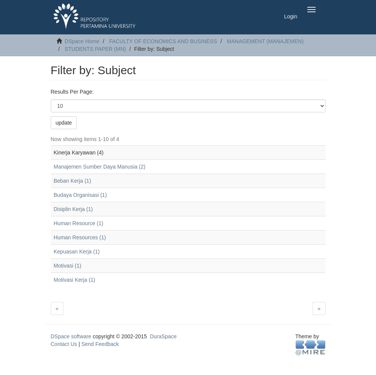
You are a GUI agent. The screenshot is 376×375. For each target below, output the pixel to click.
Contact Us (64, 344)
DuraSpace (163, 336)
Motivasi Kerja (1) (74, 280)
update (64, 123)
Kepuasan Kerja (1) (77, 251)
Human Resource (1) (78, 223)
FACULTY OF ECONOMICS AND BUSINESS (163, 41)
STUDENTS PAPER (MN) (95, 49)
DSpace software (71, 336)
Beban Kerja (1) (72, 181)
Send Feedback (100, 344)
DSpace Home (82, 41)
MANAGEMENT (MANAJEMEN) (265, 41)
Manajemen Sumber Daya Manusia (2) (99, 167)
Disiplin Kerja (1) (73, 209)
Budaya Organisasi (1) (80, 195)
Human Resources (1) (80, 237)
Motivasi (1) (67, 266)
